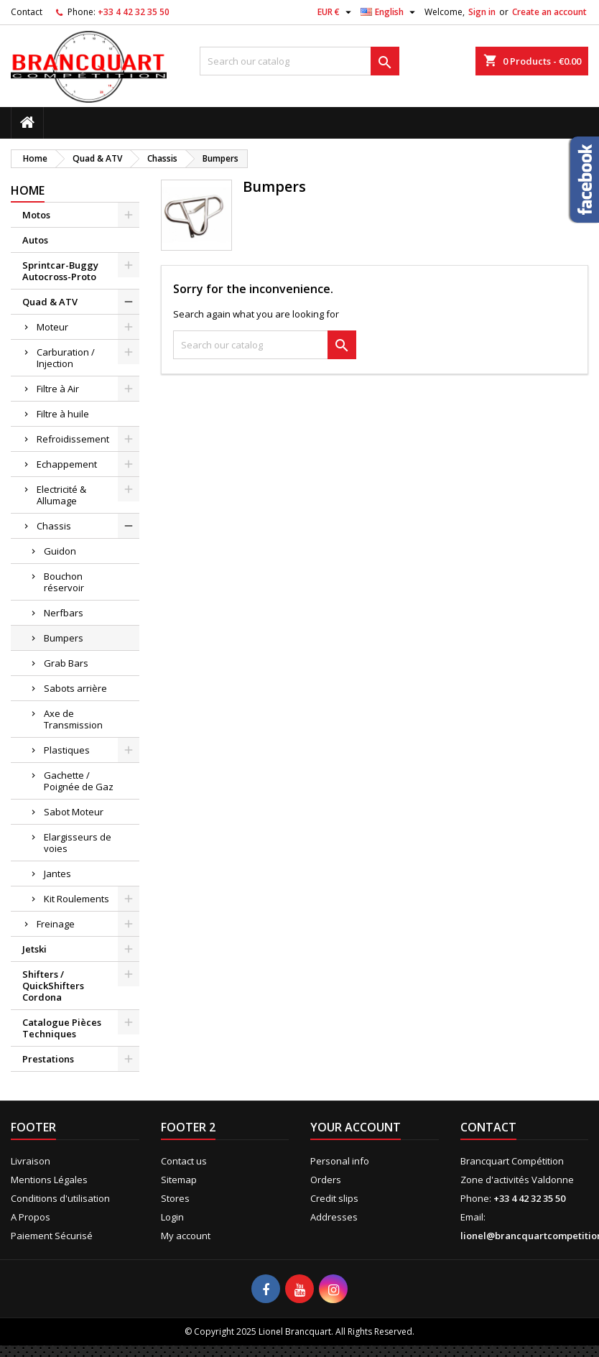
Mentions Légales (49, 1179)
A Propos (30, 1216)
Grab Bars (66, 663)
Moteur (52, 326)
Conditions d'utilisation (60, 1198)
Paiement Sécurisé (52, 1235)
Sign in (482, 12)
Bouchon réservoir (64, 582)
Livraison (30, 1160)
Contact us (184, 1160)
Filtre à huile (63, 413)
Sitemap (179, 1179)
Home (28, 190)
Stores (175, 1198)
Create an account (549, 12)
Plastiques (67, 750)
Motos (36, 214)
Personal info (339, 1160)
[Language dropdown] (390, 12)
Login (172, 1216)
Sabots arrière (75, 688)
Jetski (34, 949)
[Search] (299, 61)
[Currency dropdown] (336, 12)
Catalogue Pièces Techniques (61, 1028)
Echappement (67, 464)
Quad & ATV (50, 301)
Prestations (48, 1058)
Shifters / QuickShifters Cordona (53, 986)
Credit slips (334, 1198)
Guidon (60, 551)
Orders (325, 1179)
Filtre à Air (58, 388)
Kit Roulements (76, 898)
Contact (26, 12)
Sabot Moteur (73, 811)
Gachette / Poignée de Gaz (78, 781)
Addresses (334, 1216)
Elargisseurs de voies (77, 842)
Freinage (56, 923)
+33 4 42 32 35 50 (134, 12)
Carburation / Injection (66, 358)
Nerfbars (63, 612)
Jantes (57, 873)
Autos (35, 239)
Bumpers (63, 637)
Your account (355, 1127)
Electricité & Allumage (61, 495)
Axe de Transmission (73, 719)
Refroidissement (73, 438)
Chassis (54, 525)
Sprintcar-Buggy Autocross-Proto (60, 271)
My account (185, 1235)
